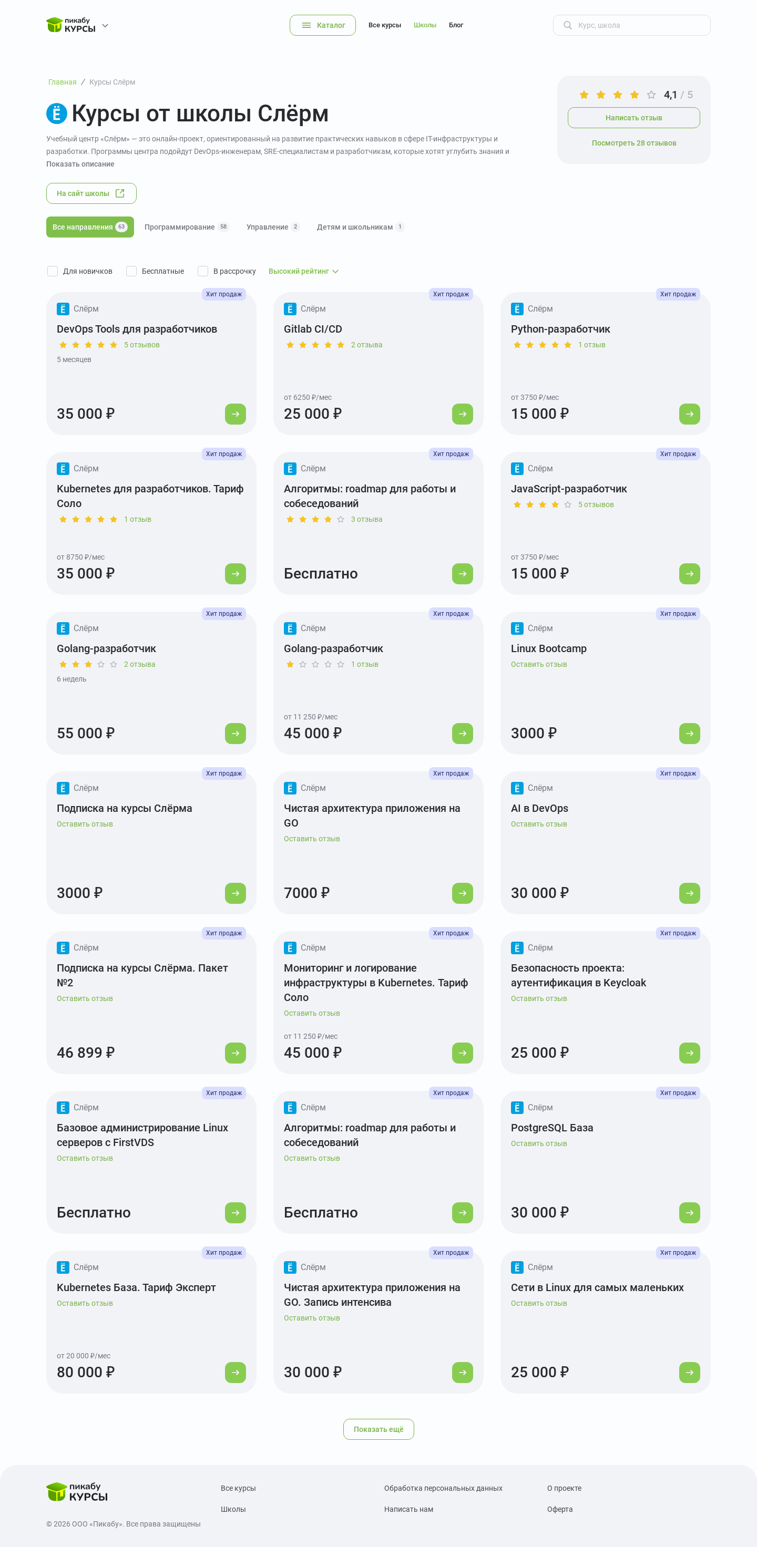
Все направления (90, 227)
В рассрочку (234, 271)
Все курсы (385, 25)
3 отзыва (367, 519)
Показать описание (80, 164)
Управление (273, 227)
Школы (425, 25)
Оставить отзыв (539, 664)
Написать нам (408, 1509)
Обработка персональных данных (443, 1488)
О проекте (564, 1488)
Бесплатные (163, 271)
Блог (456, 25)
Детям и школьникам (361, 227)
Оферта (560, 1509)
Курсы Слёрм (112, 82)
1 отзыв (592, 345)
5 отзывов (142, 345)
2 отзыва (367, 345)
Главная (62, 82)
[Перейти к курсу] (235, 414)
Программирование (187, 227)
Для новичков (87, 271)
